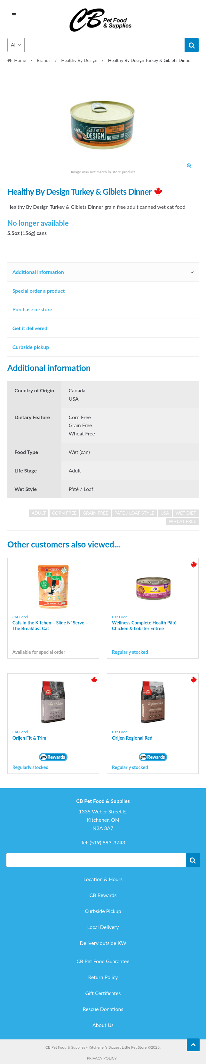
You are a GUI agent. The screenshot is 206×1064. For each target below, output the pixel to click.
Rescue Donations (103, 1009)
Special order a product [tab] (38, 291)
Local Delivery (103, 927)
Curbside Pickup (103, 911)
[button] (189, 165)
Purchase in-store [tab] (32, 309)
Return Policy (103, 977)
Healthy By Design (79, 60)
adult (39, 513)
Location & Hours (103, 879)
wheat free (182, 521)
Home (20, 60)
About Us (103, 1025)
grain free (95, 513)
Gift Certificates (103, 993)
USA (165, 513)
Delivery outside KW (103, 943)
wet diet (185, 513)
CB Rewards (103, 895)
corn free (64, 513)
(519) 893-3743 (107, 842)
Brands (44, 60)
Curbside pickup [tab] (30, 347)
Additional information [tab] (38, 272)
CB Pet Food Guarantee (103, 961)
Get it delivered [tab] (30, 328)
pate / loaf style (134, 513)
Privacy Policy (102, 1058)
